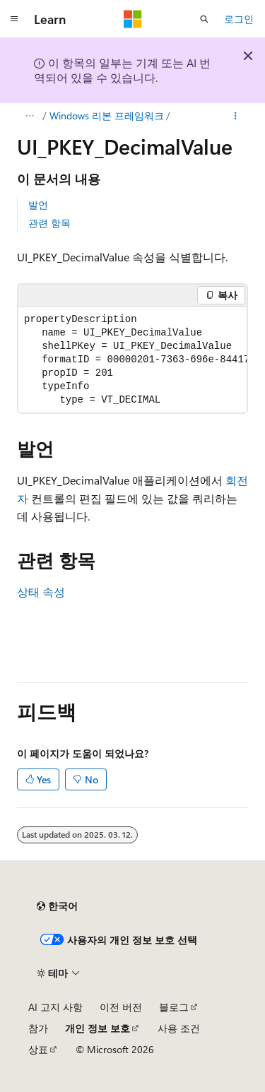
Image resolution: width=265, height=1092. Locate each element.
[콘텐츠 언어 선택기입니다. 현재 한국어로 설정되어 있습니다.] (57, 906)
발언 (38, 204)
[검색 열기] (204, 19)
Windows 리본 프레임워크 (106, 115)
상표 (38, 1049)
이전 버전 (121, 1007)
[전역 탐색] (14, 19)
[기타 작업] (235, 116)
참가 (38, 1028)
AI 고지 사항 (55, 1007)
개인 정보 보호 (97, 1028)
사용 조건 (179, 1028)
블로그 (174, 1007)
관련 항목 (49, 223)
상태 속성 (41, 591)
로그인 (239, 18)
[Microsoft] (133, 19)
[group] (132, 360)
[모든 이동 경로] (29, 116)
